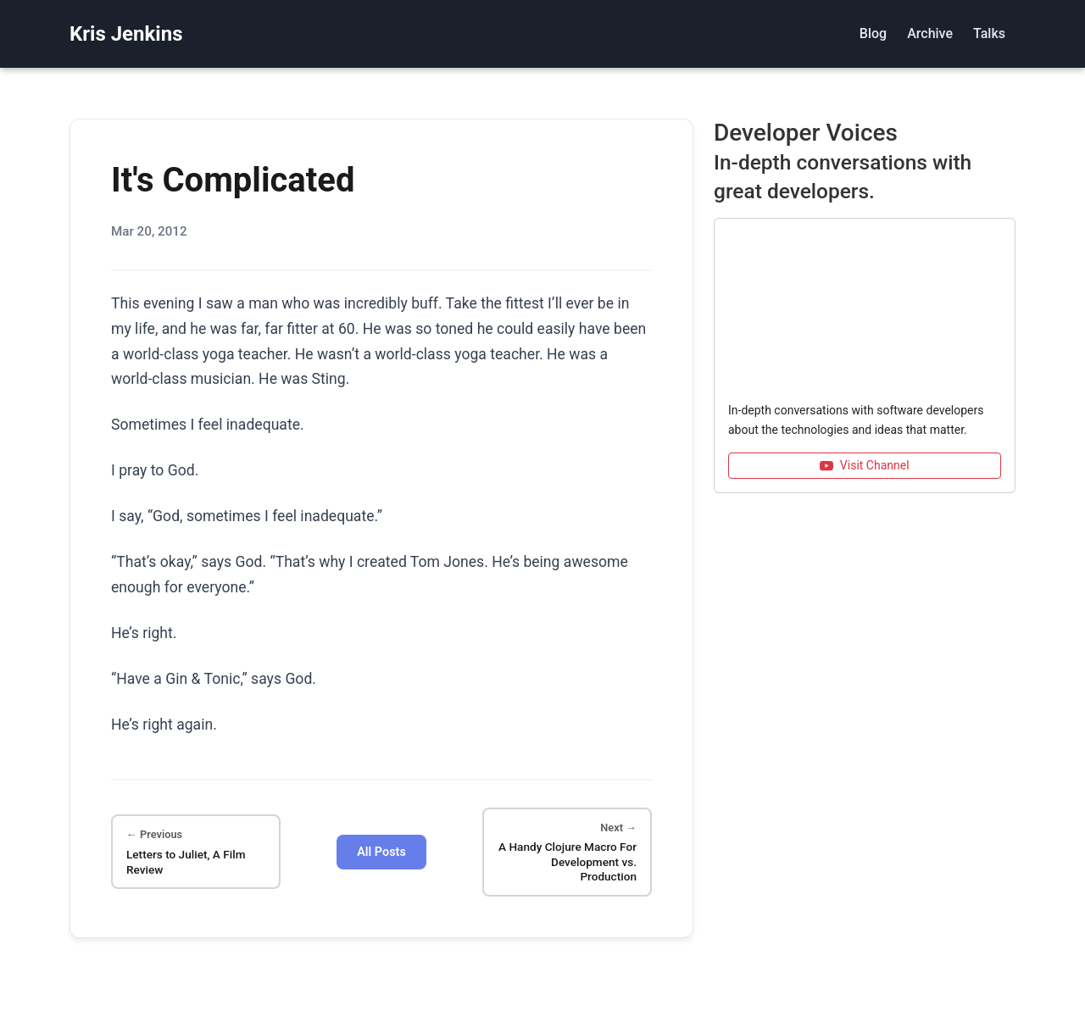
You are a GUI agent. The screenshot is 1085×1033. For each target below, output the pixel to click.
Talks (989, 33)
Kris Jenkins (126, 34)
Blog (873, 33)
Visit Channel (864, 465)
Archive (930, 33)
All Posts (381, 852)
